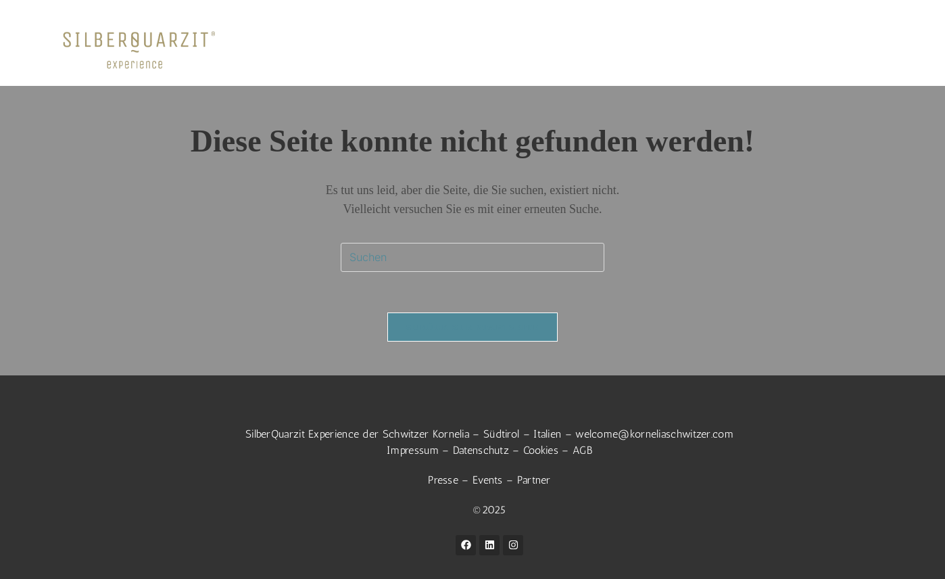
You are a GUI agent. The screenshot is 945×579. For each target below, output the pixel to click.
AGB (582, 450)
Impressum (413, 450)
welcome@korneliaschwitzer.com (654, 433)
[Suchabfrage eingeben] (472, 257)
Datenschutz (481, 450)
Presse (443, 479)
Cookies (540, 450)
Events (487, 479)
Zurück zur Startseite (472, 327)
